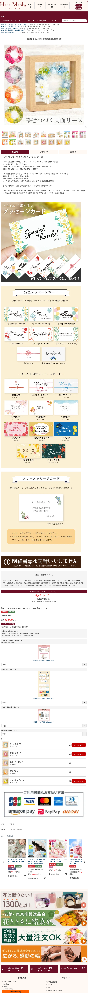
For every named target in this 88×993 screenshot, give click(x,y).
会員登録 (79, 8)
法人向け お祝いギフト (11, 32)
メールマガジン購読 (54, 990)
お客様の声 (7, 20)
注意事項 (73, 152)
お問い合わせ (64, 6)
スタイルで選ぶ (9, 24)
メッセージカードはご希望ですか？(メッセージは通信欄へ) (12, 642)
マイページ (66, 978)
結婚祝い (15, 28)
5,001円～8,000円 (20, 30)
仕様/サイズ (44, 152)
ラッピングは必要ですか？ (10, 707)
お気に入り (30, 20)
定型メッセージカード (8, 669)
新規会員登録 (51, 982)
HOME (2, 24)
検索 (84, 20)
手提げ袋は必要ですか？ (9, 730)
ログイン (79, 5)
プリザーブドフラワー (21, 24)
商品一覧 (30, 6)
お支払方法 (22, 978)
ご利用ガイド (40, 6)
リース (17, 26)
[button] (3, 862)
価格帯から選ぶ (9, 30)
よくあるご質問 (52, 6)
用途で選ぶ (8, 28)
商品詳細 (15, 152)
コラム (18, 20)
